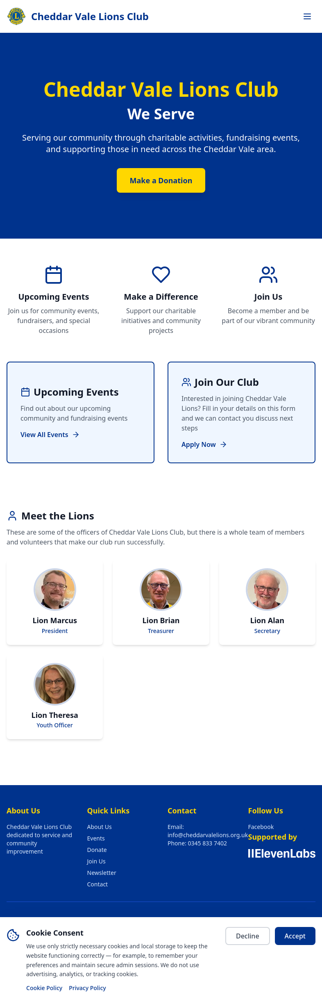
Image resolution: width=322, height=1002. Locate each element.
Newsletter (101, 873)
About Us (99, 827)
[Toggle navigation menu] (307, 16)
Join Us (96, 861)
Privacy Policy (87, 988)
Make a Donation (161, 180)
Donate (97, 850)
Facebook (261, 827)
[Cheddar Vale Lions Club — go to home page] (78, 16)
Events (96, 838)
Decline (247, 936)
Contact (97, 884)
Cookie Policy (44, 988)
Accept (295, 936)
